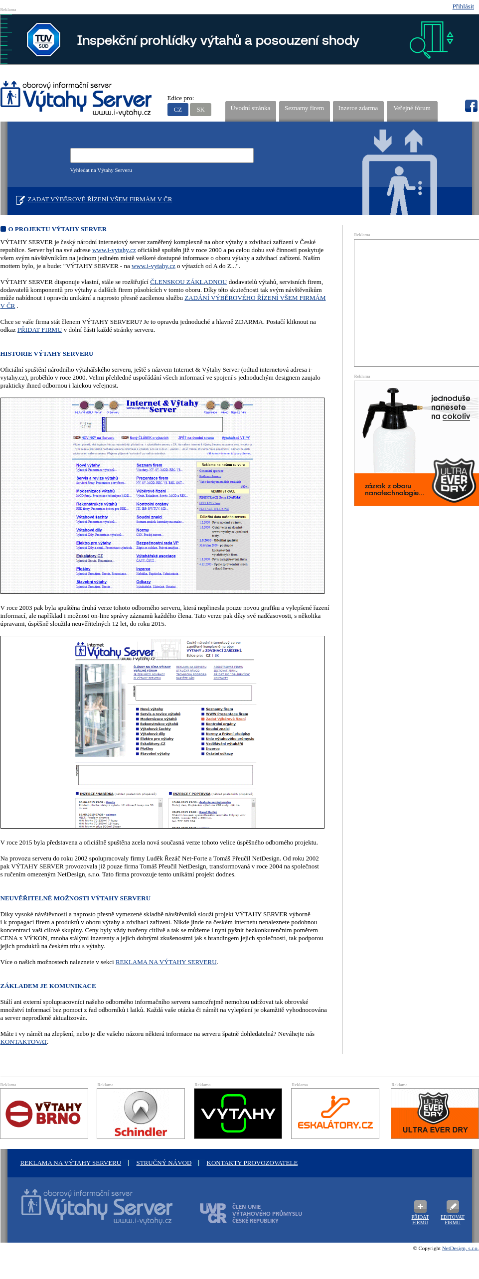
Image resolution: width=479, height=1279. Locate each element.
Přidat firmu (420, 1219)
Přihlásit (463, 6)
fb (471, 106)
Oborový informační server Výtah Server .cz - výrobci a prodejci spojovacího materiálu (87, 1213)
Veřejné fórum (412, 108)
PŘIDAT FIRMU (39, 329)
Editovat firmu (453, 1219)
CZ (178, 109)
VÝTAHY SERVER (76, 100)
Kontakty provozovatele (252, 1162)
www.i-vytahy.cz (114, 250)
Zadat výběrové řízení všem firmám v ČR (100, 199)
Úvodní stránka (251, 108)
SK (200, 109)
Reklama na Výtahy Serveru (71, 1162)
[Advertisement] (416, 302)
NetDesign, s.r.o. (460, 1248)
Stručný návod (163, 1162)
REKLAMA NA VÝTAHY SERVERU (166, 962)
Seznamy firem (304, 108)
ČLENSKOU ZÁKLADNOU (188, 281)
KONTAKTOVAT (23, 1041)
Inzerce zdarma (358, 108)
